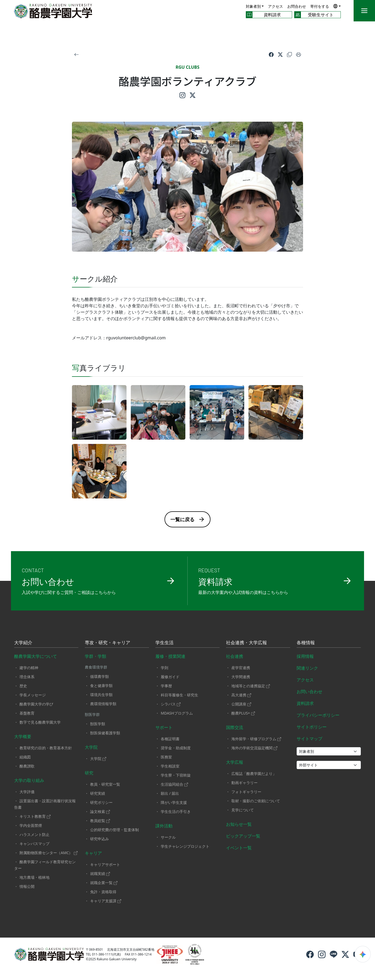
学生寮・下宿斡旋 (176, 775)
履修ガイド (170, 676)
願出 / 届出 (170, 793)
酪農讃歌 (27, 766)
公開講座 (241, 704)
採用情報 (305, 656)
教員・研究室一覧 (105, 784)
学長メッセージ (33, 694)
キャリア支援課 (105, 900)
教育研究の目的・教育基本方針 (46, 747)
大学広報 (234, 762)
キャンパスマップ (34, 843)
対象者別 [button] (253, 6)
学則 (164, 667)
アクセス (275, 6)
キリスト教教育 (35, 816)
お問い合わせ (309, 691)
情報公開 (27, 886)
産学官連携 (240, 667)
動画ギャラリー (244, 782)
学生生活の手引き (176, 811)
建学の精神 (29, 667)
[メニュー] (364, 10)
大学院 (91, 747)
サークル (168, 837)
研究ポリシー (101, 802)
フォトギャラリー (246, 791)
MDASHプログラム (177, 713)
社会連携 (234, 656)
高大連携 (241, 694)
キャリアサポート (105, 864)
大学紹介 (23, 643)
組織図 (25, 756)
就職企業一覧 (103, 882)
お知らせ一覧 (239, 824)
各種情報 (306, 643)
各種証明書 (170, 738)
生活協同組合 (174, 784)
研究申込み (99, 838)
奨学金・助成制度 (176, 747)
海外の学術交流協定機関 (254, 747)
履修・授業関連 (170, 656)
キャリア (93, 853)
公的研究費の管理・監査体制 (114, 829)
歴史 (23, 685)
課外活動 (164, 826)
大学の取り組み (29, 780)
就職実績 (100, 873)
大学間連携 (240, 676)
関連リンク (307, 668)
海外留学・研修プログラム (256, 738)
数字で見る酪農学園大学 (40, 722)
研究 (89, 773)
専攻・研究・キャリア (107, 643)
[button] (337, 6)
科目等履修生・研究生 (179, 694)
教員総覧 (100, 820)
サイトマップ (309, 739)
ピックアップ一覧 (243, 836)
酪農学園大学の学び (36, 704)
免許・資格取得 (103, 891)
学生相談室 (170, 766)
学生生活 (164, 643)
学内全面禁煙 (31, 825)
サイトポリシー (312, 727)
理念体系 (27, 676)
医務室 (166, 756)
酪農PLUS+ (243, 713)
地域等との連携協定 (250, 685)
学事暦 (166, 685)
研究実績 (97, 793)
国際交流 (234, 727)
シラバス (171, 704)
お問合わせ (296, 6)
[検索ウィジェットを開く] (362, 954)
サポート (164, 727)
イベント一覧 (239, 848)
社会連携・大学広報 (246, 643)
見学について (242, 809)
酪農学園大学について (35, 656)
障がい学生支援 (174, 802)
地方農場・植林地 (34, 877)
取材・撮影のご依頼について (255, 800)
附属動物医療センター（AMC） (49, 852)
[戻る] (76, 54)
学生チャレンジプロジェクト (185, 846)
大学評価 (27, 791)
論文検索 (100, 811)
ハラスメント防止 (34, 834)
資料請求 (305, 703)
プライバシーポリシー (318, 715)
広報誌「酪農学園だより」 (253, 773)
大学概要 (22, 736)
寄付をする (319, 6)
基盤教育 (27, 713)
